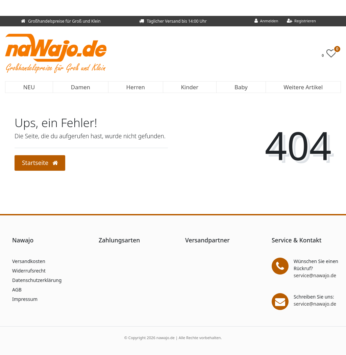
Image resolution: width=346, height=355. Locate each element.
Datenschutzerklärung (36, 280)
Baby (241, 87)
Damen (80, 87)
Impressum (25, 299)
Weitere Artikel (303, 87)
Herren (135, 87)
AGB (17, 289)
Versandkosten (28, 261)
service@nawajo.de (315, 275)
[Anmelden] (266, 21)
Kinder (189, 87)
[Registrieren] (301, 21)
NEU (29, 87)
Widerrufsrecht (29, 270)
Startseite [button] (40, 163)
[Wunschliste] (330, 55)
